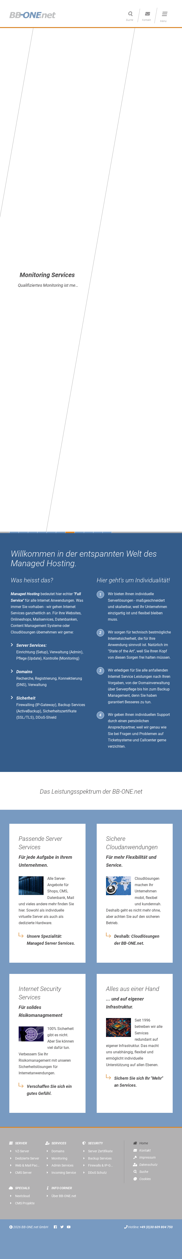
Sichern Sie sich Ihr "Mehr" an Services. (138, 1082)
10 (98, 532)
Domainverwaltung (154, 683)
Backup (163, 689)
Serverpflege (126, 689)
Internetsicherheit (122, 638)
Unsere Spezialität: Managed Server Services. (51, 940)
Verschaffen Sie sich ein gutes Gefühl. (49, 1090)
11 (107, 532)
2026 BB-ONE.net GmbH (29, 1227)
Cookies (142, 1179)
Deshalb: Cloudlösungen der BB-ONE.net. (136, 940)
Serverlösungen (120, 600)
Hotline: (148, 1227)
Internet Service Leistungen (130, 676)
